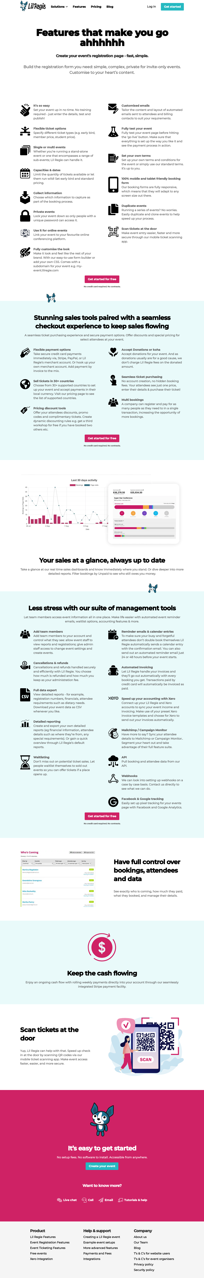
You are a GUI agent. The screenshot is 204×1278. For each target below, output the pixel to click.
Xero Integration (41, 1259)
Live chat (70, 1200)
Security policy (144, 1270)
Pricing (96, 6)
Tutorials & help (135, 1200)
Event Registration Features (49, 1242)
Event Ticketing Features (47, 1248)
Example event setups (99, 1242)
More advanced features (100, 1248)
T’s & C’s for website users (152, 1253)
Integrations (91, 1259)
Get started (172, 6)
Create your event (102, 1166)
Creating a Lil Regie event (101, 1237)
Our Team (141, 1242)
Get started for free (102, 279)
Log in (151, 6)
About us (140, 1237)
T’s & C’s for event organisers (154, 1259)
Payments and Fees (97, 1253)
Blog (109, 6)
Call (90, 1200)
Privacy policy (143, 1264)
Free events (38, 1253)
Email (109, 1200)
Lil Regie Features (43, 1237)
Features (79, 6)
